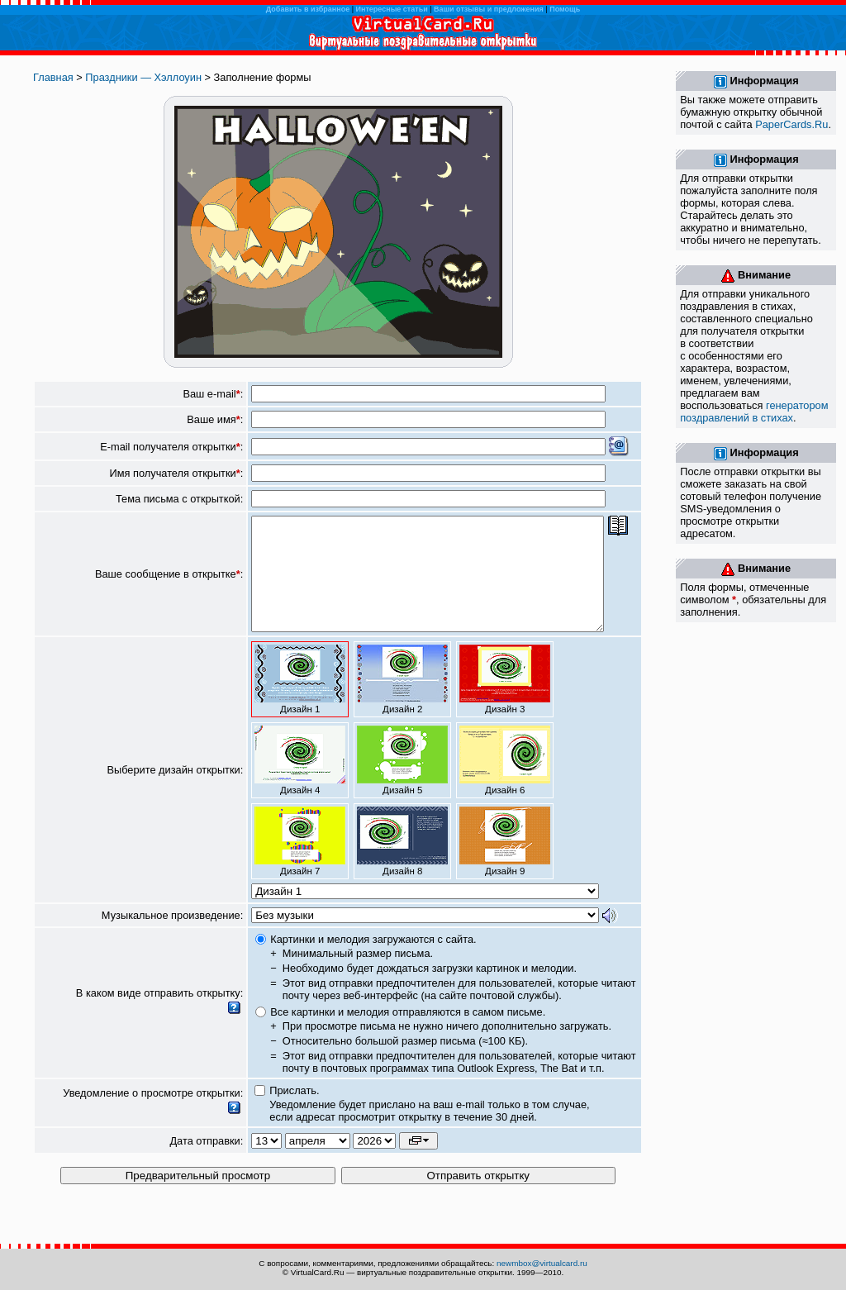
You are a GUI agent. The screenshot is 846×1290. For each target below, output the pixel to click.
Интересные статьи (392, 9)
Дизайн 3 (504, 701)
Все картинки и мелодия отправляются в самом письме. (407, 1034)
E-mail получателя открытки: (171, 446)
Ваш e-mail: (213, 394)
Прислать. (294, 1113)
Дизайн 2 (402, 701)
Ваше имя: (215, 419)
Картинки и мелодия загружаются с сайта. (373, 961)
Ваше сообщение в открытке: (169, 585)
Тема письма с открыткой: (179, 499)
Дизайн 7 (299, 863)
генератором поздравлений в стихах (754, 411)
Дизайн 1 (299, 701)
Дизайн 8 (402, 863)
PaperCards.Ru (791, 124)
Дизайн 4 (299, 782)
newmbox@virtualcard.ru (542, 1263)
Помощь (564, 9)
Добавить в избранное (307, 9)
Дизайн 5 (402, 782)
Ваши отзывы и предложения (489, 9)
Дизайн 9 (504, 863)
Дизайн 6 (504, 782)
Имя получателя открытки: (177, 473)
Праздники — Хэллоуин (143, 77)
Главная (53, 77)
